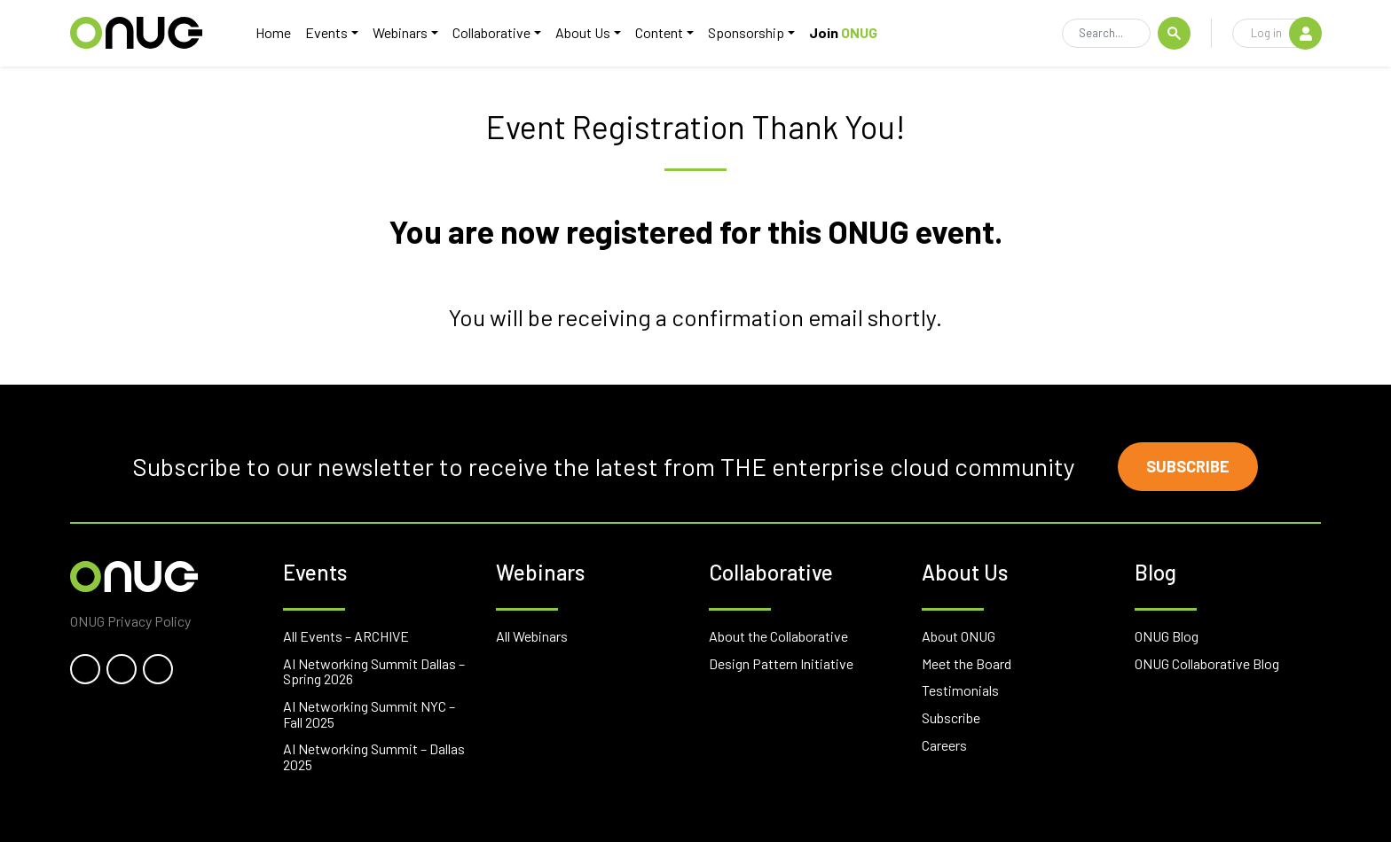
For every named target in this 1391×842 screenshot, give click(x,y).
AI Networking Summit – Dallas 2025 (374, 756)
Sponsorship (746, 32)
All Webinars (532, 636)
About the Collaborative (778, 636)
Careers (944, 745)
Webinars (400, 32)
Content (659, 32)
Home (273, 32)
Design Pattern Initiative (781, 663)
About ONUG (958, 636)
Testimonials (960, 690)
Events (326, 32)
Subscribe (1188, 466)
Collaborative (491, 32)
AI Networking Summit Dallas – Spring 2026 (374, 671)
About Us (582, 32)
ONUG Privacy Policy (130, 620)
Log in (1286, 33)
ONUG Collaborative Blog (1207, 663)
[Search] (1106, 34)
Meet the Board (966, 663)
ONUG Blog (1166, 636)
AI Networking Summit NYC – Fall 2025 (369, 714)
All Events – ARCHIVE (346, 636)
